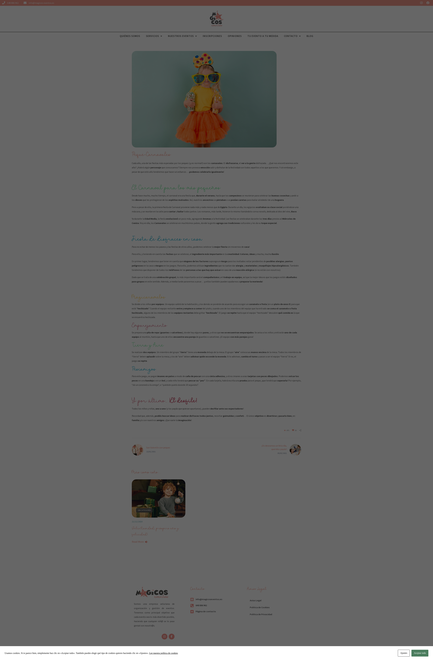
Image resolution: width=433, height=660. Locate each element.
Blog (310, 36)
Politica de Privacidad (261, 614)
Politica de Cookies (260, 607)
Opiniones (235, 36)
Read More (138, 542)
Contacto (292, 36)
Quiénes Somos (130, 36)
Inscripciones (212, 36)
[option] (159, 512)
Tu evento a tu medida (262, 36)
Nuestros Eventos (182, 36)
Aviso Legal (255, 600)
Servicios (154, 36)
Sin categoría (144, 510)
